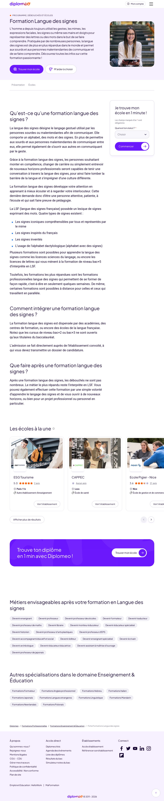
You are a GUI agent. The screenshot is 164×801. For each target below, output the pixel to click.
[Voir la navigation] (151, 4)
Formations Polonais (53, 704)
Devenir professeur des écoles (80, 618)
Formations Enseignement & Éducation (67, 726)
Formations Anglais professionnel (58, 690)
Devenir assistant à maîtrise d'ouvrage (96, 645)
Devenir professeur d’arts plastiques (54, 632)
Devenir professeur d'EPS (92, 632)
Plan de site (15, 774)
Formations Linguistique (91, 697)
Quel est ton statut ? (125, 129)
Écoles (31, 86)
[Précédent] (144, 521)
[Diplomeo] (20, 4)
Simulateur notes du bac (58, 762)
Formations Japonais (22, 697)
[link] (75, 796)
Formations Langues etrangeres (56, 697)
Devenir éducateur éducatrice (55, 645)
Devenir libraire (55, 625)
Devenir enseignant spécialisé (98, 638)
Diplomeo (14, 726)
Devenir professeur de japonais (28, 652)
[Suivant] (151, 521)
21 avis (153, 484)
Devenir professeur (48, 618)
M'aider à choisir (61, 70)
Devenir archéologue (23, 645)
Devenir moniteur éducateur (84, 625)
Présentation (18, 86)
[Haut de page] (156, 793)
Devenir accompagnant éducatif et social (33, 638)
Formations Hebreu (92, 690)
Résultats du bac (54, 758)
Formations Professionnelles (34, 726)
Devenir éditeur (68, 638)
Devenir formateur (112, 618)
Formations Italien (118, 690)
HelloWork (36, 785)
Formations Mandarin (120, 697)
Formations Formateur (23, 690)
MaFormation (52, 785)
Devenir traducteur (137, 618)
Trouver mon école (26, 70)
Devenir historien (20, 632)
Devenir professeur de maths (27, 625)
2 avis (37, 484)
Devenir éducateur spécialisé (120, 625)
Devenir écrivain (128, 638)
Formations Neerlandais (24, 704)
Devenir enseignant (22, 618)
